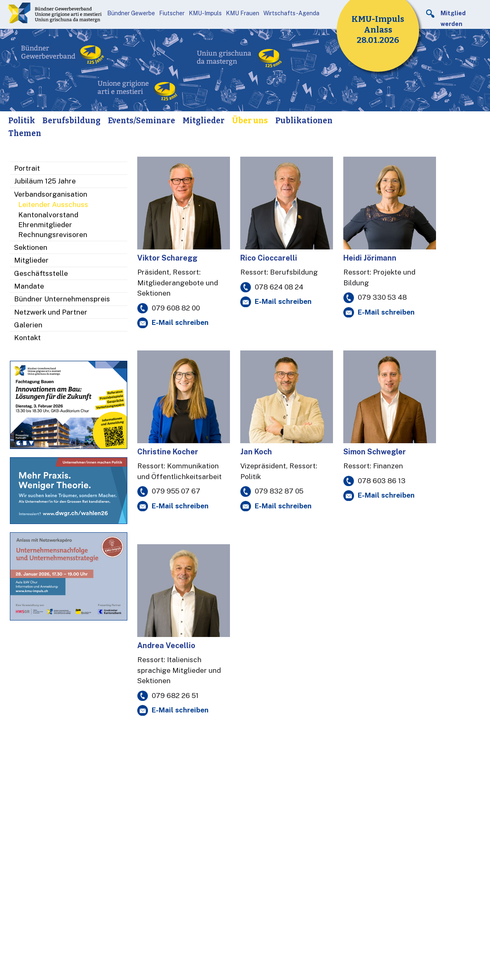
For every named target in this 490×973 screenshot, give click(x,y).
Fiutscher (172, 13)
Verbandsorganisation (50, 194)
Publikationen (304, 120)
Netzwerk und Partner (50, 312)
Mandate (29, 286)
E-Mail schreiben (180, 322)
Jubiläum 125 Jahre (45, 181)
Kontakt (27, 338)
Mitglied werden (453, 18)
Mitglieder (204, 120)
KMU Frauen (242, 13)
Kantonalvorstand (48, 215)
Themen (24, 133)
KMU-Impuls (205, 13)
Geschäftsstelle (41, 273)
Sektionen (30, 247)
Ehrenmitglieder (45, 225)
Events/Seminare (141, 120)
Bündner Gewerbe (131, 13)
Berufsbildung (71, 120)
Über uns (250, 120)
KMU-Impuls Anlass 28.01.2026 (378, 29)
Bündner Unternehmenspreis (62, 299)
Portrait (27, 168)
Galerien (28, 325)
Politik (21, 120)
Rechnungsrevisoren (52, 234)
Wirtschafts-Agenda (291, 13)
